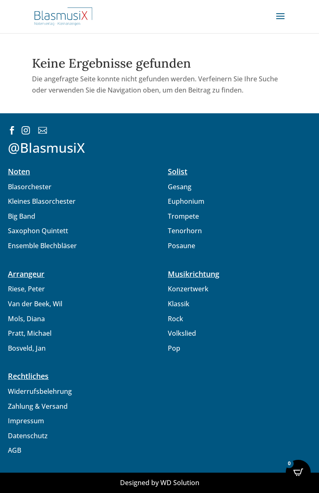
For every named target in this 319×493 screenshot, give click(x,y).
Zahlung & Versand (38, 406)
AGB (14, 450)
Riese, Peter (26, 288)
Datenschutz (28, 435)
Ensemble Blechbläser (42, 245)
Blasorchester (30, 186)
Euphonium (186, 201)
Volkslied (182, 333)
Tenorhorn (185, 230)
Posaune (181, 245)
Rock (175, 318)
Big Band (21, 216)
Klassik (178, 303)
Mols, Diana (26, 318)
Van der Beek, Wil (35, 303)
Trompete (183, 216)
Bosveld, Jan (27, 348)
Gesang (179, 186)
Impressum (26, 420)
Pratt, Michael (30, 333)
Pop (174, 348)
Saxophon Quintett (38, 230)
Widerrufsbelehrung (40, 391)
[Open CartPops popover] (298, 472)
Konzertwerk (188, 288)
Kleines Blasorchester (42, 201)
